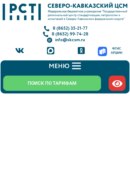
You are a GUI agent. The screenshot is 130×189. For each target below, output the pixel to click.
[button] (65, 66)
